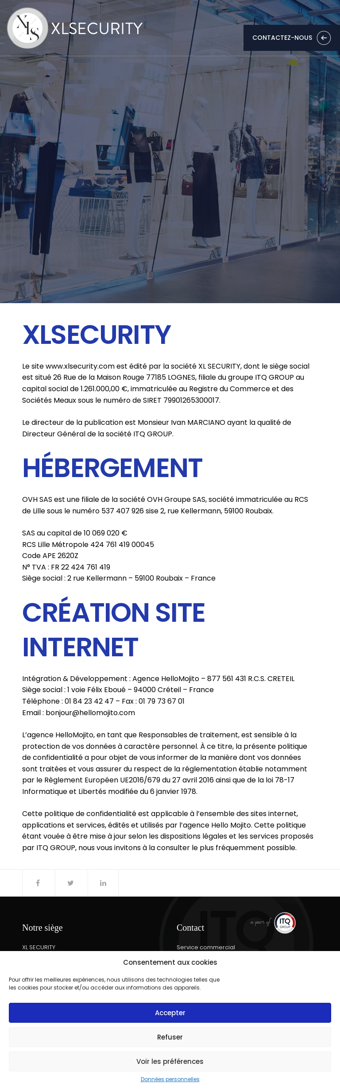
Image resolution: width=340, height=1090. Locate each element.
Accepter (170, 1012)
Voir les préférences (170, 1061)
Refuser (170, 1037)
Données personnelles (170, 1079)
